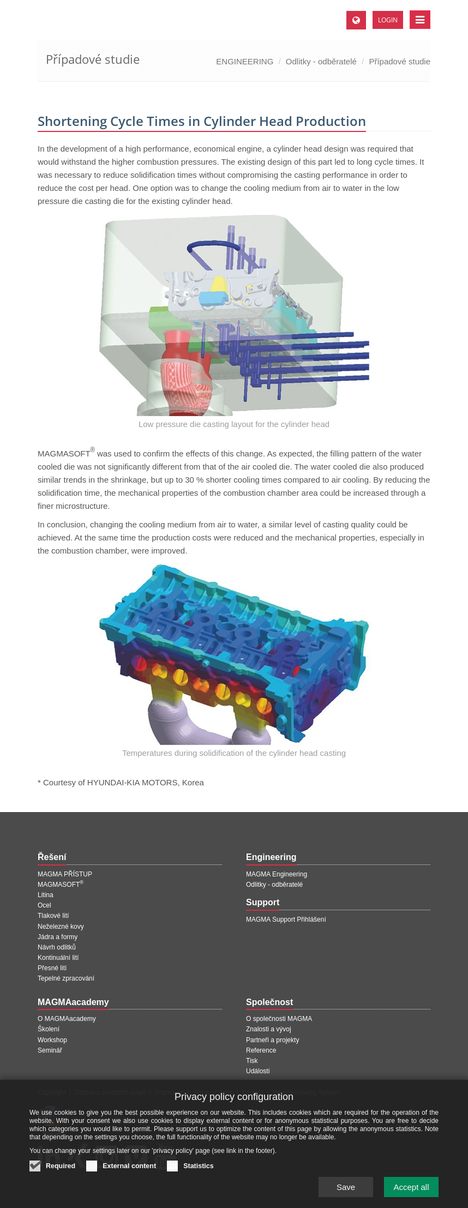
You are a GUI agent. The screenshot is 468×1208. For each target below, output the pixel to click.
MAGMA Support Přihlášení (286, 919)
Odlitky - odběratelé (321, 61)
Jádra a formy (57, 937)
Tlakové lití (53, 915)
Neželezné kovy (61, 926)
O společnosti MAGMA (279, 1019)
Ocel (44, 905)
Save (346, 1192)
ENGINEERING (244, 61)
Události (257, 1071)
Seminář (50, 1050)
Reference (261, 1050)
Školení (48, 1029)
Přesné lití (52, 968)
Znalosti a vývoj (268, 1029)
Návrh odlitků (57, 947)
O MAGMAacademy (67, 1019)
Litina (45, 895)
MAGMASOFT (60, 884)
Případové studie (399, 61)
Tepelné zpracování (66, 978)
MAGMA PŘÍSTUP (65, 874)
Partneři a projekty (272, 1040)
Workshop (52, 1040)
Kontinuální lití (58, 957)
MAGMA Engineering (276, 874)
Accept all (411, 1192)
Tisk (252, 1061)
